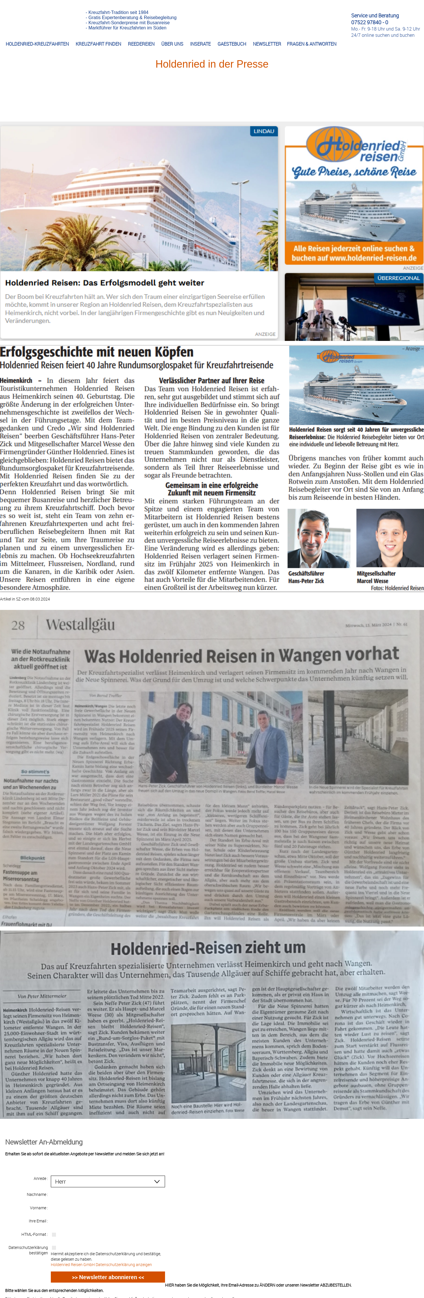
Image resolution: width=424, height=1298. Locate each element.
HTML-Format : (34, 1226)
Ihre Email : (38, 1214)
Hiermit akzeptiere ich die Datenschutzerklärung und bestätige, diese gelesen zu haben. (108, 1252)
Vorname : (39, 1202)
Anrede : (41, 1178)
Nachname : (37, 1190)
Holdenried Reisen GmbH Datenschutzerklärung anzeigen (101, 1257)
